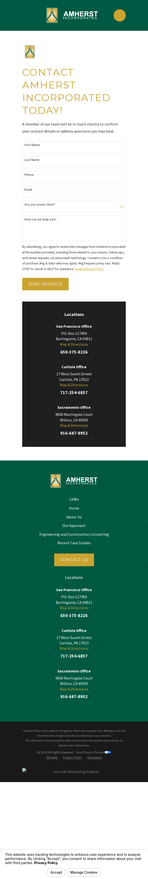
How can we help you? (40, 219)
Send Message (45, 284)
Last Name (32, 160)
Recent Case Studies (74, 542)
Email (28, 190)
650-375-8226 (74, 352)
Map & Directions (74, 344)
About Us (74, 516)
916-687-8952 (74, 433)
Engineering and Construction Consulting (74, 534)
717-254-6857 (74, 392)
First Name (32, 145)
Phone (29, 175)
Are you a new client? (39, 204)
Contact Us (74, 559)
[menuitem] (52, 757)
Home (74, 508)
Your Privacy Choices (93, 752)
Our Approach (74, 525)
